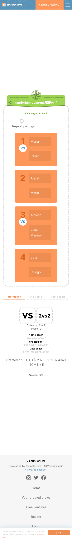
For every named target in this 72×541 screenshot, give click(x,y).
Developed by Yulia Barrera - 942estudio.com (36, 465)
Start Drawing (49, 4)
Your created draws (36, 497)
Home (36, 488)
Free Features (36, 507)
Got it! (58, 533)
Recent (36, 517)
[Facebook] (43, 477)
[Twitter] (36, 477)
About (36, 526)
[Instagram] (28, 477)
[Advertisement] (36, 47)
